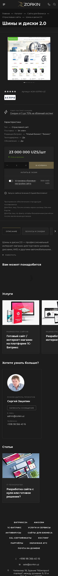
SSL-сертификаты (20, 538)
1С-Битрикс (14, 527)
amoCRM (39, 522)
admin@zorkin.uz (15, 416)
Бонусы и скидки (35, 231)
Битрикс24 (20, 522)
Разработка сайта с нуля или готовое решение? (20, 493)
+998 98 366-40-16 (29, 559)
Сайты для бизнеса (40, 533)
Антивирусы (13, 533)
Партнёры (17, 543)
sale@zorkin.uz (31, 564)
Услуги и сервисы (39, 527)
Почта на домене (29, 548)
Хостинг (43, 538)
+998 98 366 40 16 (16, 424)
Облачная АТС (38, 543)
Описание (11, 231)
